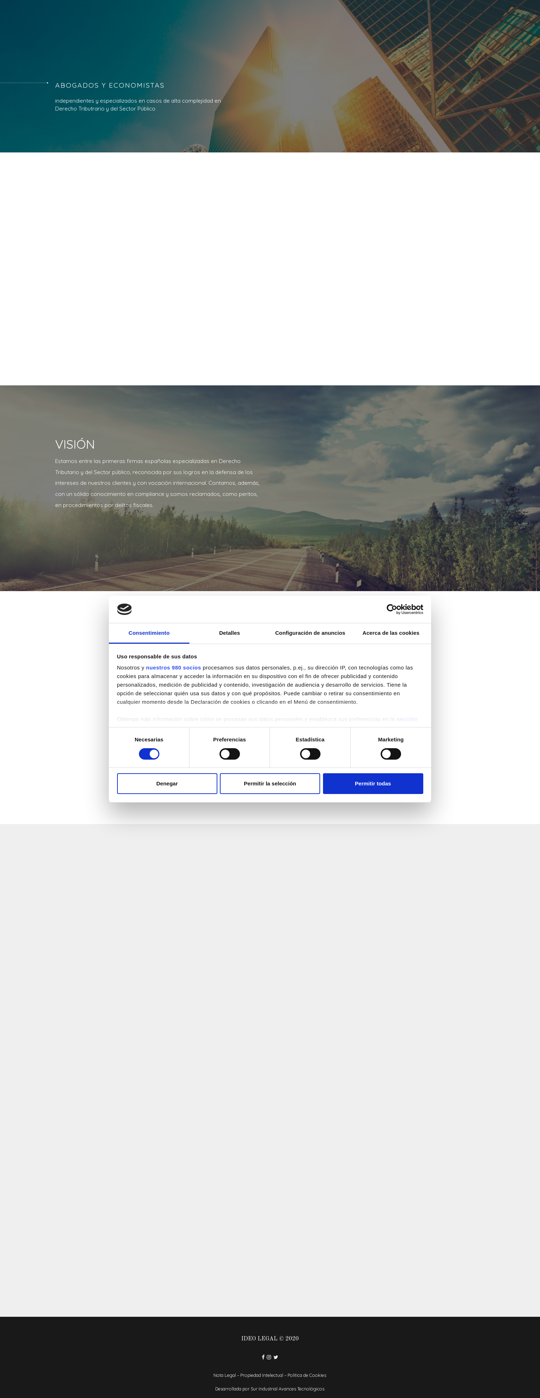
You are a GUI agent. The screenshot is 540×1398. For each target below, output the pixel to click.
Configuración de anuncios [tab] (310, 633)
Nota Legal (224, 1375)
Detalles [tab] (229, 633)
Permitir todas (373, 783)
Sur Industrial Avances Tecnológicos (287, 1389)
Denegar (167, 783)
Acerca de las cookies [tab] (390, 633)
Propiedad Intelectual (261, 1375)
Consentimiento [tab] (149, 633)
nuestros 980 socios (173, 667)
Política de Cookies (307, 1375)
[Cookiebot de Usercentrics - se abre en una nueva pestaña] (392, 609)
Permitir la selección (270, 783)
